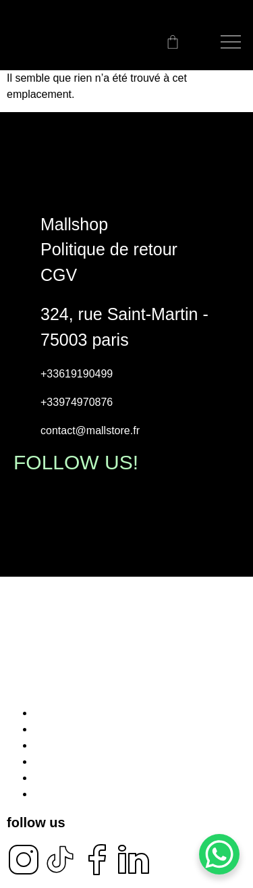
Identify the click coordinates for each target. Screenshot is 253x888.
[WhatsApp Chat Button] (219, 854)
